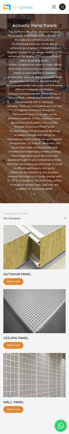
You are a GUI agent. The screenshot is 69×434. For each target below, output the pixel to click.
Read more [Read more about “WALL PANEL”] (13, 409)
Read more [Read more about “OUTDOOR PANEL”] (13, 281)
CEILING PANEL (16, 338)
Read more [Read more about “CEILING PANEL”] (13, 345)
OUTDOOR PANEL (17, 274)
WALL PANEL (13, 402)
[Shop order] (34, 218)
